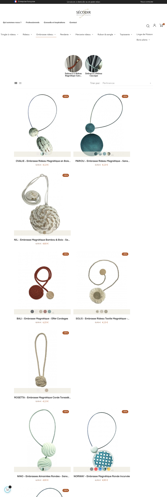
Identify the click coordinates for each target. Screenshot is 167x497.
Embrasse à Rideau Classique (93, 102)
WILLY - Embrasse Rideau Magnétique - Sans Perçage (131, 305)
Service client (105, 467)
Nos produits (48, 456)
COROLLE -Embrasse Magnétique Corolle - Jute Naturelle (83, 370)
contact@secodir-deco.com (139, 468)
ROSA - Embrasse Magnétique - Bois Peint (130, 370)
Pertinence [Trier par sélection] (128, 110)
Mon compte (48, 480)
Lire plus (18, 423)
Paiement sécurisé (51, 467)
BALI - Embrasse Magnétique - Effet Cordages (36, 240)
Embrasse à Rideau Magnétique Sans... (73, 102)
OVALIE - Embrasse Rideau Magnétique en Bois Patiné (36, 175)
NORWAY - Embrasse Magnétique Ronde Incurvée (83, 305)
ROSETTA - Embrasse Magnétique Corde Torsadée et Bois (131, 240)
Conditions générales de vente (54, 473)
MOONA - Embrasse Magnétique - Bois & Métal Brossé (36, 370)
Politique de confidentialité (77, 463)
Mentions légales (79, 470)
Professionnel (105, 462)
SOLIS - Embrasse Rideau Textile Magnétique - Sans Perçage (83, 240)
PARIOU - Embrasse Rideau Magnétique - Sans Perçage (83, 175)
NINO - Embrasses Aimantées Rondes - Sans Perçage (36, 305)
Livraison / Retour (51, 462)
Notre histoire (77, 456)
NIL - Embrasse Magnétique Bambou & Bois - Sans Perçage (130, 175)
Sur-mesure (105, 456)
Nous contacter (147, 2)
